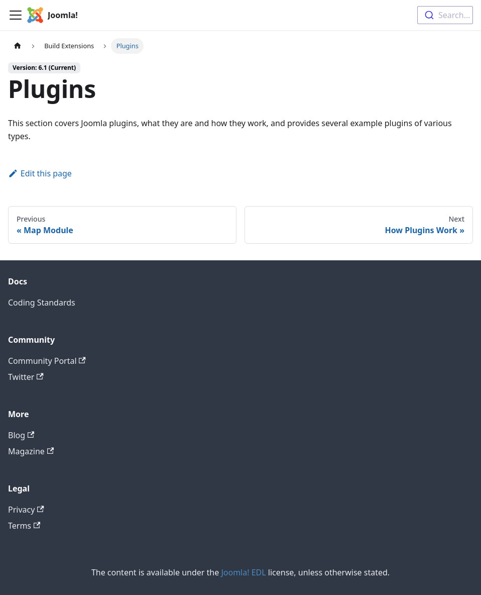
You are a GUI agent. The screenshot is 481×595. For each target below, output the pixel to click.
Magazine (31, 451)
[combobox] (445, 15)
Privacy (26, 509)
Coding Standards (41, 302)
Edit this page (40, 173)
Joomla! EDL (243, 572)
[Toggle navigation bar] (15, 15)
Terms (24, 525)
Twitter (26, 376)
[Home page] (17, 46)
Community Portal (47, 360)
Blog (21, 435)
